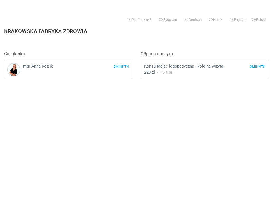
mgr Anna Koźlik (68, 69)
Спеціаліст (14, 53)
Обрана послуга (157, 53)
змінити (257, 66)
